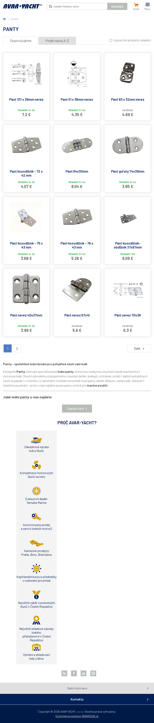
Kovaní (14, 18)
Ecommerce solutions (68, 716)
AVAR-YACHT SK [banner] (22, 8)
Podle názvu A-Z (57, 41)
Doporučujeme (20, 41)
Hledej (117, 6)
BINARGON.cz (90, 716)
